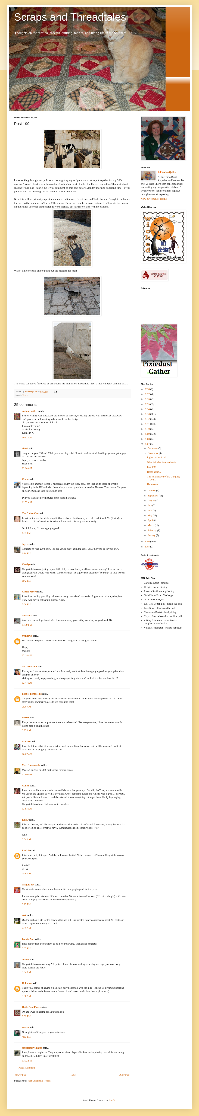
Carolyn (26, 564)
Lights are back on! (156, 457)
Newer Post (20, 1075)
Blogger (113, 1100)
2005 (147, 546)
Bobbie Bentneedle (32, 694)
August (151, 500)
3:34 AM (26, 839)
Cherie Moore (29, 591)
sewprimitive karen (32, 1048)
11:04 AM (27, 468)
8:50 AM (26, 996)
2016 (147, 399)
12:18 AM (27, 655)
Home (73, 1075)
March (151, 525)
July (150, 505)
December (153, 448)
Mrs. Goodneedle (31, 765)
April (150, 520)
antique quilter (30, 411)
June (150, 510)
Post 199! (151, 467)
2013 (147, 414)
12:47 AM (27, 682)
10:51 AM (27, 437)
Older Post (124, 1075)
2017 (147, 394)
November (153, 453)
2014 (147, 409)
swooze (25, 1027)
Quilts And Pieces (31, 1007)
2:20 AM (26, 706)
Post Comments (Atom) (39, 1080)
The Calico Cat (30, 513)
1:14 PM (26, 553)
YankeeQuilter (169, 172)
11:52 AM (27, 502)
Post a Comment (26, 1067)
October (152, 490)
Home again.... (154, 472)
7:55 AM (26, 928)
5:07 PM (26, 948)
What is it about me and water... (162, 462)
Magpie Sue (28, 884)
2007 (147, 444)
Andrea (26, 741)
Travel (25, 395)
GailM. (25, 785)
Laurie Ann (28, 939)
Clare (25, 479)
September (153, 495)
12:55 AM (27, 808)
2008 (147, 439)
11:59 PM (27, 625)
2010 (147, 429)
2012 (147, 419)
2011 (147, 424)
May (150, 515)
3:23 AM (26, 730)
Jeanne (25, 959)
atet (24, 915)
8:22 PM (26, 904)
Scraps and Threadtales (70, 17)
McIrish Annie (29, 666)
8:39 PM (26, 1016)
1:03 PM (26, 533)
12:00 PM (27, 774)
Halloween (152, 484)
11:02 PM (27, 1060)
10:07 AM (27, 754)
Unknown (27, 635)
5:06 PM (26, 604)
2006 (147, 541)
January (152, 535)
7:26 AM (26, 873)
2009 (147, 434)
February (152, 530)
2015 (147, 404)
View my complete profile (154, 198)
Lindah (26, 850)
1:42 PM (26, 580)
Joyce (25, 544)
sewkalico (27, 615)
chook (25, 448)
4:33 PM (26, 1036)
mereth (26, 717)
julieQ (25, 819)
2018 (147, 389)
